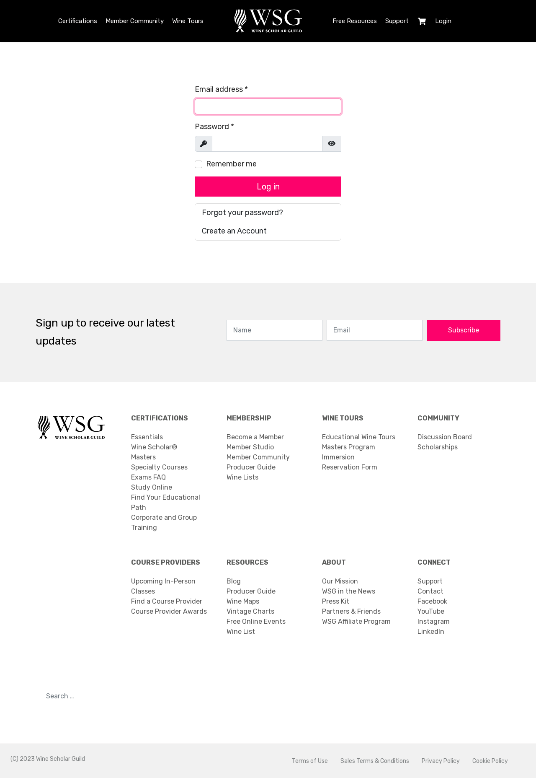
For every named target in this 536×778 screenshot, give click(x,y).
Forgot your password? (242, 212)
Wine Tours (188, 21)
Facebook (432, 601)
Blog (234, 581)
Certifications (77, 21)
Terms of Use (310, 761)
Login (443, 21)
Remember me (231, 164)
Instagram (433, 621)
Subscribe (463, 330)
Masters (143, 457)
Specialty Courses (159, 467)
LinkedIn (430, 631)
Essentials (147, 437)
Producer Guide (251, 467)
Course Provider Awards (169, 611)
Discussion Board (444, 437)
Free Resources (354, 21)
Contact (430, 591)
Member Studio (250, 447)
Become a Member (255, 437)
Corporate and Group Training (164, 522)
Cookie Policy (490, 761)
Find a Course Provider (166, 601)
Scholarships (437, 447)
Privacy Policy (441, 761)
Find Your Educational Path (165, 502)
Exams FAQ (148, 477)
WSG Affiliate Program (356, 621)
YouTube (430, 611)
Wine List (241, 631)
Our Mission (340, 581)
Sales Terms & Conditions (374, 761)
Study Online (151, 487)
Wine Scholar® (154, 447)
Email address (221, 89)
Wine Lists (242, 477)
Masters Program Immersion (348, 452)
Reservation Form (349, 467)
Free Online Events (256, 621)
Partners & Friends (351, 611)
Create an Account (234, 231)
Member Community (135, 21)
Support (397, 21)
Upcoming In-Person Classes (163, 586)
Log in (268, 187)
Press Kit (335, 601)
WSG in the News (348, 591)
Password (214, 126)
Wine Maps (243, 601)
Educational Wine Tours (358, 437)
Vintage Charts (250, 611)
